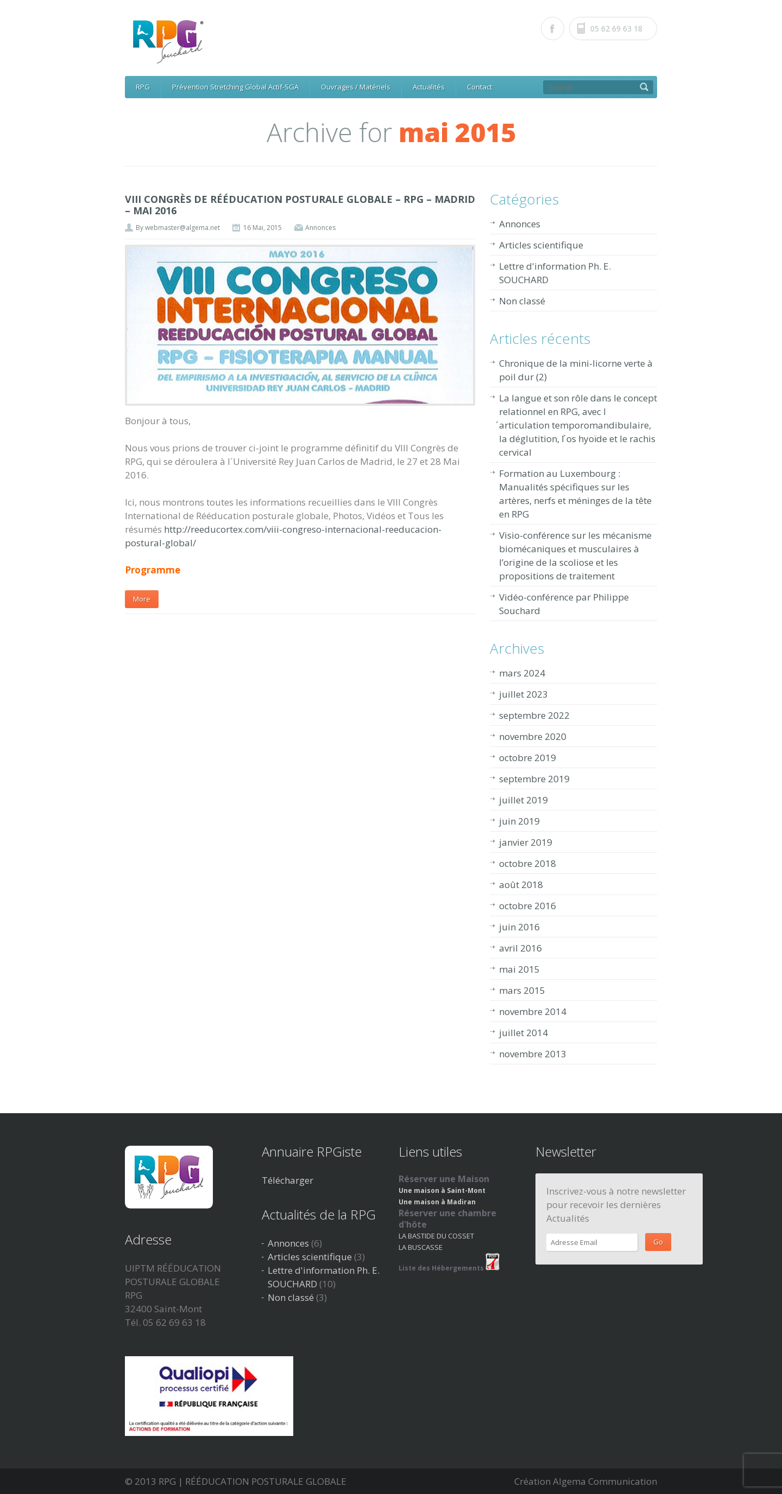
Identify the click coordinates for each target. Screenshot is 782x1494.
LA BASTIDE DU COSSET (436, 1236)
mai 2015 (519, 969)
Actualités (429, 87)
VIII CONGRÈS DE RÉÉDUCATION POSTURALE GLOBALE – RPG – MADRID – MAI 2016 (300, 205)
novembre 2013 (532, 1054)
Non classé (522, 301)
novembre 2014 (532, 1011)
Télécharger (287, 1180)
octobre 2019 (527, 757)
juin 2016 (519, 927)
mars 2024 (522, 673)
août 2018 (521, 884)
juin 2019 (519, 821)
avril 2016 (520, 948)
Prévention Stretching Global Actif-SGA (235, 87)
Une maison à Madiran (437, 1201)
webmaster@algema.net (182, 227)
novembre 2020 (532, 736)
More (141, 599)
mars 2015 (522, 990)
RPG (143, 87)
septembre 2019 (534, 778)
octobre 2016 (527, 905)
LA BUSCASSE (421, 1247)
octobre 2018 (527, 863)
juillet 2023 (523, 694)
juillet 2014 (523, 1032)
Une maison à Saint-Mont (442, 1190)
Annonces (320, 227)
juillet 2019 (523, 800)
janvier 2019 (525, 842)
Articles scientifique (541, 245)
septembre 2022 (534, 715)
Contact (479, 87)
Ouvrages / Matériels (355, 87)
